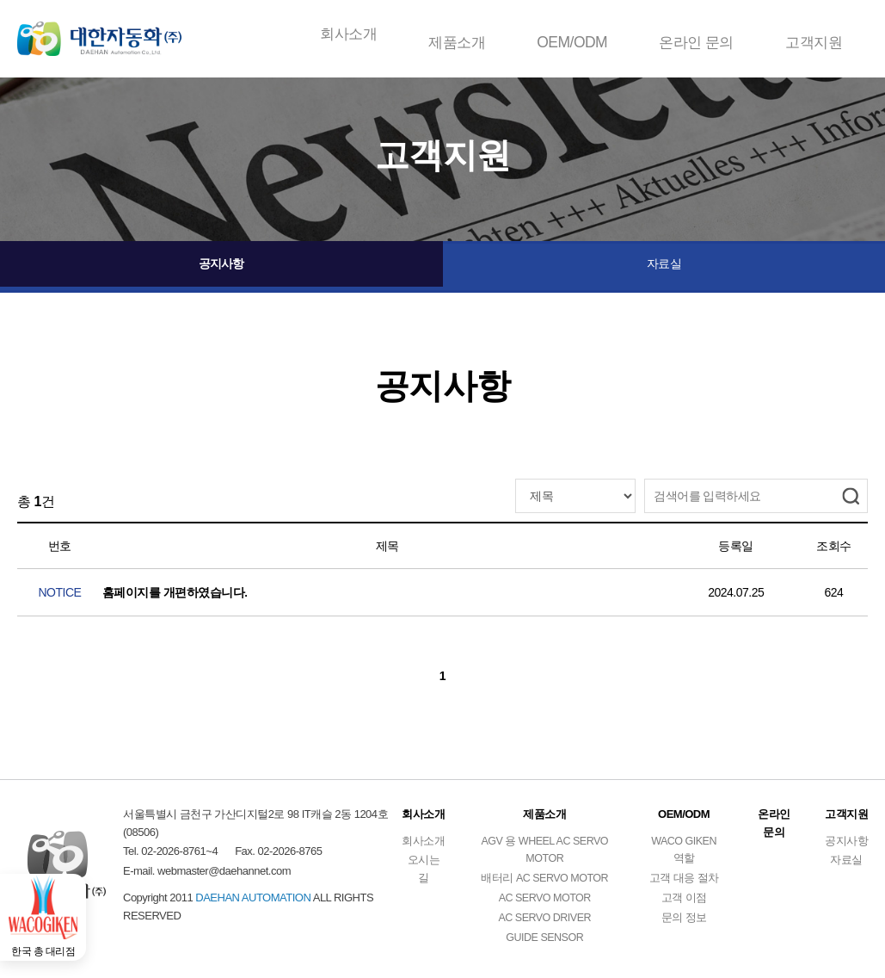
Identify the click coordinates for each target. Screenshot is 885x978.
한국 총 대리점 (51, 933)
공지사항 (221, 266)
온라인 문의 (696, 34)
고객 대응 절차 (684, 883)
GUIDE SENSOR (542, 943)
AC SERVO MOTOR (543, 903)
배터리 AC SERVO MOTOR (541, 883)
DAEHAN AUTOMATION (111, 34)
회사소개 (351, 34)
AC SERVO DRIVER (543, 923)
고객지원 (813, 34)
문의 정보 (684, 923)
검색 (850, 496)
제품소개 (459, 34)
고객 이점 (684, 903)
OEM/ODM (573, 34)
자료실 (664, 266)
